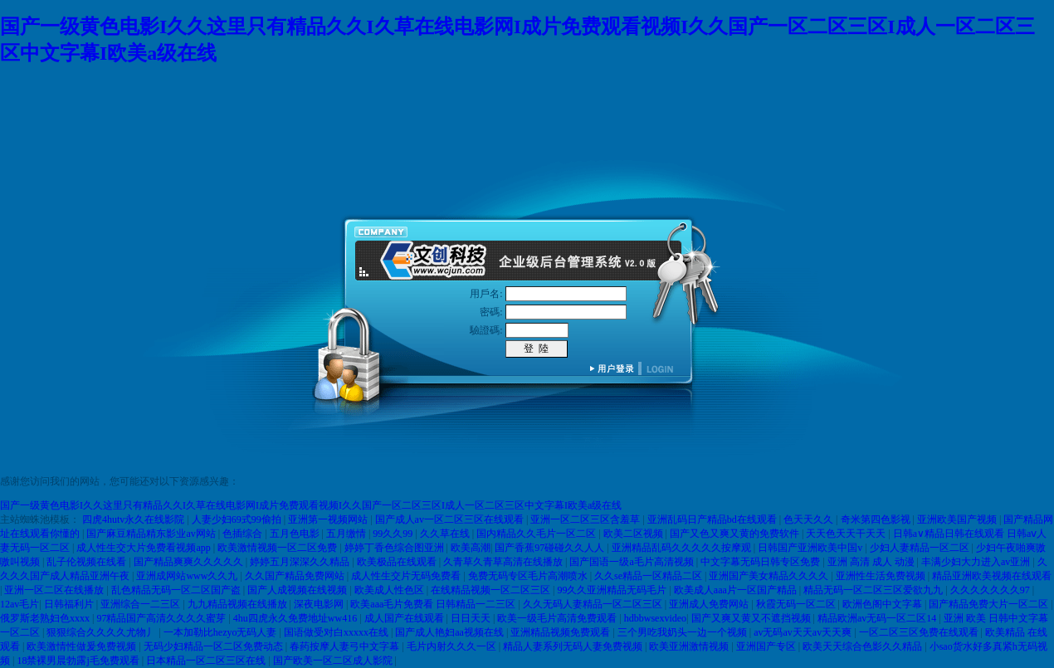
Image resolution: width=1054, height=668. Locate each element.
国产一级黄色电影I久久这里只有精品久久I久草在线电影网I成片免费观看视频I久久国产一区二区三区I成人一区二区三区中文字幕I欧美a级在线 (311, 505)
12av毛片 (19, 604)
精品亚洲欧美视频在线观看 (992, 576)
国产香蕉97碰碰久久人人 (551, 547)
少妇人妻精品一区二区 (921, 547)
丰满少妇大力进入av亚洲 (976, 562)
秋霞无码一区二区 (797, 604)
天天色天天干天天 (847, 533)
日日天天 (472, 618)
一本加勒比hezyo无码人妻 (221, 632)
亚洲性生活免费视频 (882, 576)
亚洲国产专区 (767, 646)
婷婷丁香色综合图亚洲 (395, 547)
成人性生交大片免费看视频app (144, 547)
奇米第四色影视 (877, 519)
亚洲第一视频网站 (329, 519)
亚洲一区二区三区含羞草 (586, 519)
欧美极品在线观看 (398, 562)
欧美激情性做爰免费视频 (83, 646)
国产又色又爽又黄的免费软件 (736, 533)
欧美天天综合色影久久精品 (864, 646)
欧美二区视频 (634, 533)
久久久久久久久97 (991, 590)
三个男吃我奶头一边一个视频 (683, 632)
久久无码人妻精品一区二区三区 (594, 604)
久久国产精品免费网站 (296, 576)
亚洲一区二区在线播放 (55, 590)
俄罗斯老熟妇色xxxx (46, 618)
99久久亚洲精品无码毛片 (613, 590)
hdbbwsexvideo (655, 618)
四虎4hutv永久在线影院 (134, 519)
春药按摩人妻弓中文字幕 (346, 646)
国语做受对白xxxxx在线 (337, 632)
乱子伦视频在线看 (87, 562)
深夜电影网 (320, 604)
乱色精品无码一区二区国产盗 (177, 590)
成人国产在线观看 (405, 618)
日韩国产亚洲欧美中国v (811, 547)
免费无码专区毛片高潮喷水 (529, 576)
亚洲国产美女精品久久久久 (770, 576)
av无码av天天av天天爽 (804, 632)
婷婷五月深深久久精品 (301, 562)
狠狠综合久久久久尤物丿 (102, 632)
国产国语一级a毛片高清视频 (632, 562)
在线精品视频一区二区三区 (492, 590)
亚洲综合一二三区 (141, 604)
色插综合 (243, 533)
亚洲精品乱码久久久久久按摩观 (683, 547)
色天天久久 (809, 519)
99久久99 (394, 533)
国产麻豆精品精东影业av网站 (151, 533)
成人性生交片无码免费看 (407, 576)
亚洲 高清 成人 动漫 (872, 562)
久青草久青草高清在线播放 (504, 562)
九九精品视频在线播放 (239, 604)
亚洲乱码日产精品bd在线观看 (713, 519)
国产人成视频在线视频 (298, 590)
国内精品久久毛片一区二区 (537, 533)
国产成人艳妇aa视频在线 (450, 632)
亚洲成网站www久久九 (188, 576)
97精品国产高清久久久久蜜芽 (162, 618)
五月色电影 (296, 533)
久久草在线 (446, 533)
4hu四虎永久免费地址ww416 (296, 618)
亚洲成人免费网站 (710, 604)
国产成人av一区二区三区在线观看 (450, 519)
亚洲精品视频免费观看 (561, 632)
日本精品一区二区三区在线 (207, 660)
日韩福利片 (70, 604)
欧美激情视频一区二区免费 (278, 547)
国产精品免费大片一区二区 (990, 604)
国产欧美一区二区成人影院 (334, 660)
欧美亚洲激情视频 (690, 646)
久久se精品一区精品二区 (649, 576)
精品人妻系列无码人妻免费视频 (574, 646)
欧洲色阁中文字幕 (883, 604)
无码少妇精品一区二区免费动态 (214, 646)
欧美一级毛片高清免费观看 (558, 618)
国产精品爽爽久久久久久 (190, 562)
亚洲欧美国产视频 (958, 519)
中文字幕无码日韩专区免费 (761, 562)
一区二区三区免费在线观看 (920, 632)
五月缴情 (347, 533)
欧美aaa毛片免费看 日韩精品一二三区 (434, 604)
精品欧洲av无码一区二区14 (878, 618)
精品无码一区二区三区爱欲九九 (874, 590)
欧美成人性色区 (390, 590)
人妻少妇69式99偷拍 (238, 519)
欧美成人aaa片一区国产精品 (736, 590)
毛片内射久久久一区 (453, 646)
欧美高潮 (470, 547)
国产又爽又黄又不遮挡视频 (752, 618)
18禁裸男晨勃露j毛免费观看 (79, 660)
